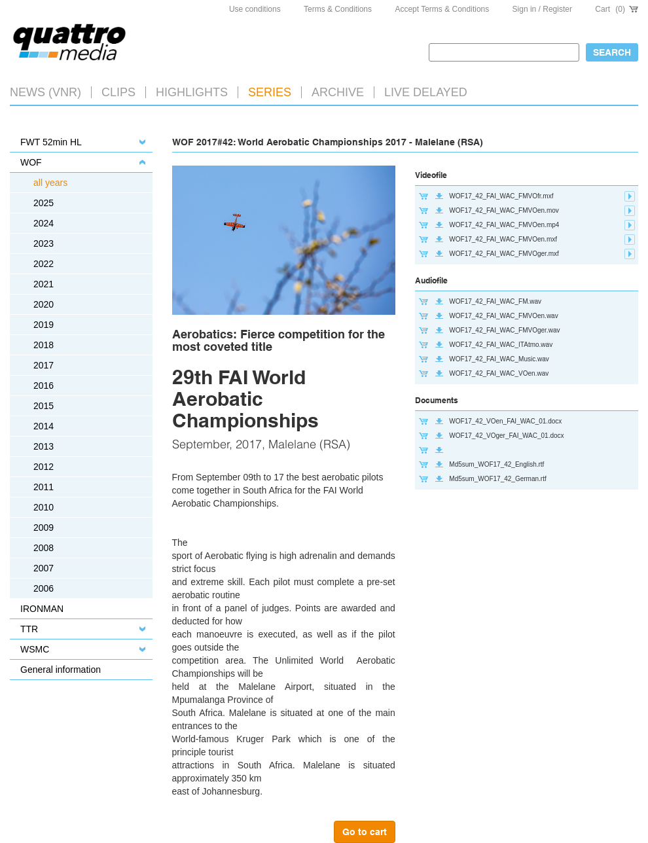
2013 (43, 446)
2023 (43, 243)
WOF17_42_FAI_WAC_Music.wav (499, 359)
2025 (43, 203)
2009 (43, 527)
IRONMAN (41, 608)
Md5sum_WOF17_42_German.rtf (497, 478)
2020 (43, 304)
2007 (43, 568)
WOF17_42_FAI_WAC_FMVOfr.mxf (501, 196)
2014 (43, 426)
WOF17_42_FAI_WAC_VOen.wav (499, 373)
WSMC (34, 649)
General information (60, 669)
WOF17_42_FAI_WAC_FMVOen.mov (503, 210)
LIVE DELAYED (425, 92)
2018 (43, 345)
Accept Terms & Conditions (442, 9)
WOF (31, 162)
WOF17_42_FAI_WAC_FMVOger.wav (504, 330)
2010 (43, 507)
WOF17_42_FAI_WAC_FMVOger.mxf (503, 253)
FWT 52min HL (51, 142)
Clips (118, 92)
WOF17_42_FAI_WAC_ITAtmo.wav (500, 344)
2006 (43, 588)
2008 (43, 548)
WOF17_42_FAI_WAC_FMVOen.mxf (503, 239)
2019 (43, 324)
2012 (43, 466)
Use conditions (255, 9)
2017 (43, 365)
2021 (43, 284)
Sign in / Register (542, 9)
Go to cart (364, 832)
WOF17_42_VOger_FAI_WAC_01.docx (506, 435)
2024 (43, 223)
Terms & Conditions (338, 9)
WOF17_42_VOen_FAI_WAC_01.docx (505, 421)
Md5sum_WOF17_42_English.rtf (496, 464)
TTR (29, 629)
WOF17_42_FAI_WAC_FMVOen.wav (503, 315)
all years (50, 182)
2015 (43, 406)
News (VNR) (45, 92)
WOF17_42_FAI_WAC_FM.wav (495, 301)
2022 (43, 264)
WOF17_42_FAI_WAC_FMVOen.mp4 (504, 224)
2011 (43, 487)
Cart (616, 9)
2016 (43, 385)
